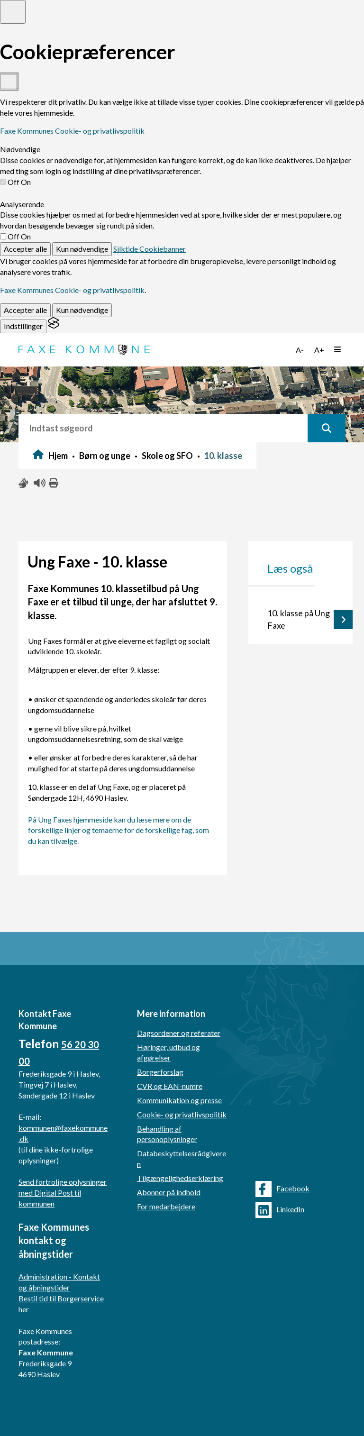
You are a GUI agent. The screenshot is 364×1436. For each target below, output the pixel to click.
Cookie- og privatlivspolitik (182, 1114)
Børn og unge (104, 455)
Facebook (282, 1189)
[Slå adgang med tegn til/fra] (23, 483)
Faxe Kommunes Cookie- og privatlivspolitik (72, 130)
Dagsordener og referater (178, 1032)
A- (300, 349)
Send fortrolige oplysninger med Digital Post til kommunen (62, 1192)
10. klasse (223, 455)
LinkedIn (279, 1210)
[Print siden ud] (54, 483)
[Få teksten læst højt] (39, 483)
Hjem (58, 455)
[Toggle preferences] (13, 12)
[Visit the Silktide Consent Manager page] (53, 325)
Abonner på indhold (168, 1192)
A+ (319, 349)
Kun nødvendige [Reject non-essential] (82, 248)
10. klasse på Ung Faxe (298, 619)
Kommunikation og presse (179, 1100)
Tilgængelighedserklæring (180, 1177)
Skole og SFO (167, 455)
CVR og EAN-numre (169, 1085)
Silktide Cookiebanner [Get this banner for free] (149, 248)
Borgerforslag (160, 1071)
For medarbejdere (166, 1206)
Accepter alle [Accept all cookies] (25, 248)
